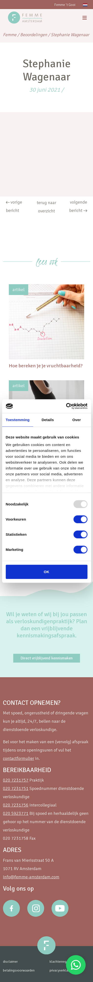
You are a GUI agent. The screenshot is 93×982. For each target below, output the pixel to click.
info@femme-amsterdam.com (31, 877)
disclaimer (10, 962)
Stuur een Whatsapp (76, 965)
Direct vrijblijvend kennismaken (47, 658)
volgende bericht (78, 206)
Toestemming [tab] (18, 419)
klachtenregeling (61, 962)
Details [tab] (47, 419)
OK (46, 571)
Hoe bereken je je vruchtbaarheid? (46, 366)
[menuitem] (85, 4)
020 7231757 (15, 780)
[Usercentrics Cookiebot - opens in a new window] (66, 406)
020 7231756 (15, 805)
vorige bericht (14, 206)
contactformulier (18, 758)
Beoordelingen (33, 34)
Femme (9, 34)
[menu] (84, 17)
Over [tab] (76, 419)
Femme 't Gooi (64, 5)
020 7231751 (15, 788)
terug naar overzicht (46, 207)
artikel (19, 289)
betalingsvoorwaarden (19, 970)
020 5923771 (15, 813)
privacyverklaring (61, 970)
